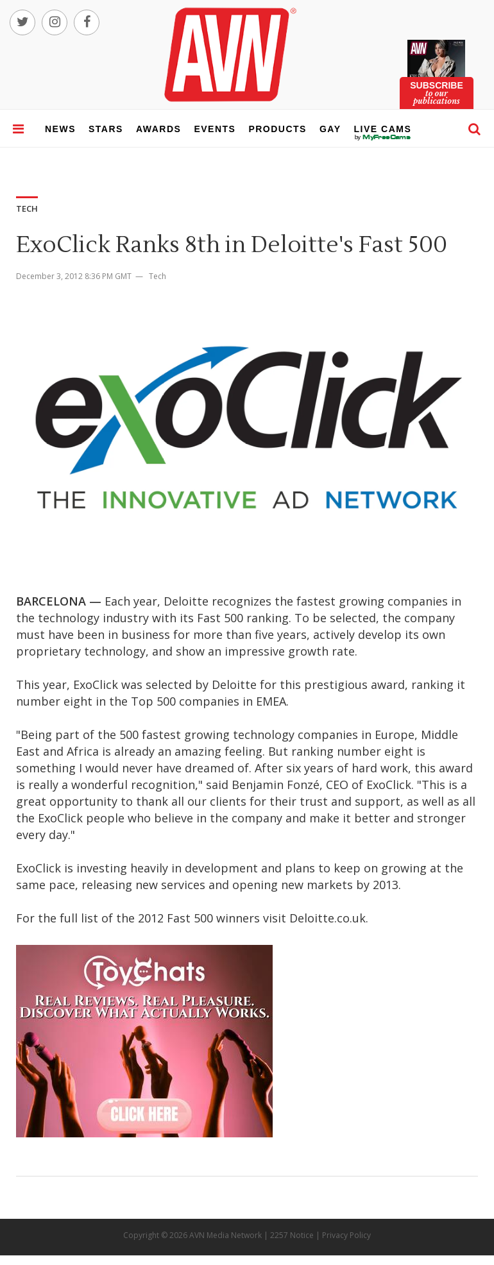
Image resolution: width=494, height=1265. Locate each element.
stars (106, 129)
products (277, 129)
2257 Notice (292, 1235)
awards (158, 129)
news (60, 129)
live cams (383, 137)
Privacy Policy (346, 1235)
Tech (157, 276)
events (214, 129)
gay (330, 129)
